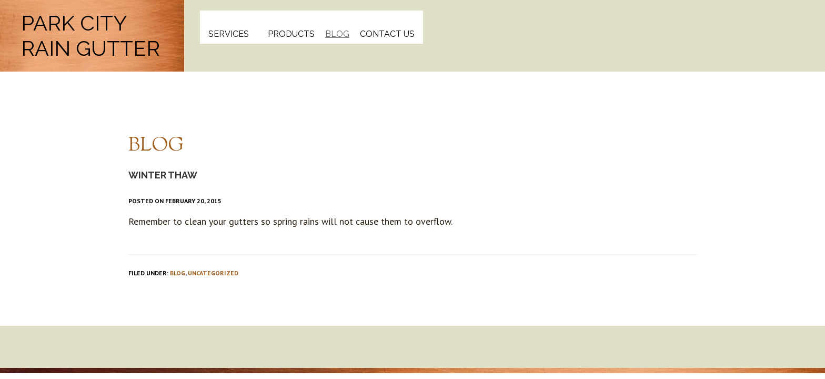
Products (291, 34)
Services (228, 34)
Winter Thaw (162, 175)
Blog (337, 34)
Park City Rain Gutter (90, 36)
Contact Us (387, 34)
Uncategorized (213, 273)
